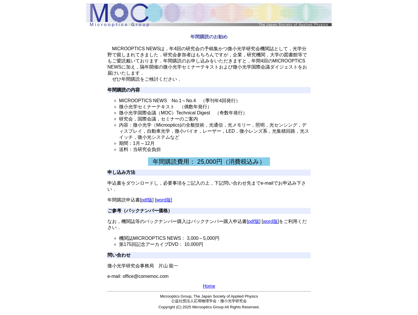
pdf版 (146, 199)
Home (209, 286)
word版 (163, 199)
